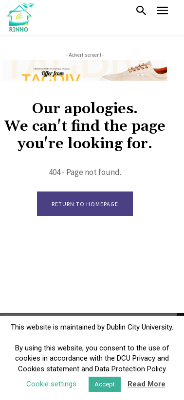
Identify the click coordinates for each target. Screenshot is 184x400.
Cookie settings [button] (51, 384)
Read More (147, 384)
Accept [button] (104, 384)
